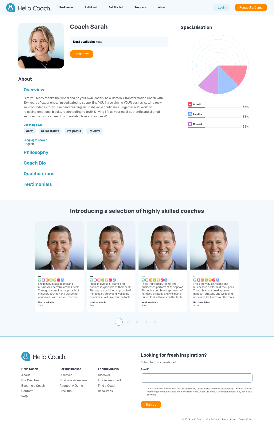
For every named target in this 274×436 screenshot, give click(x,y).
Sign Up (150, 404)
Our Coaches (30, 380)
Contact (27, 391)
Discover (66, 375)
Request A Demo (71, 385)
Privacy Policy (188, 388)
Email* (145, 369)
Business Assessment (75, 380)
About (25, 375)
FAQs (25, 396)
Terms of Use (203, 388)
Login (222, 7)
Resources (105, 391)
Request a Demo (251, 7)
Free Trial (66, 391)
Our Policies (212, 419)
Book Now (82, 54)
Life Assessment (109, 380)
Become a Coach (33, 385)
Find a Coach (107, 385)
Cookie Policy (226, 388)
